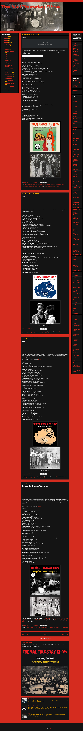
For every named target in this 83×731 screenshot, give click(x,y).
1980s (75, 108)
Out (56, 620)
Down (59, 620)
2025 (6, 38)
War (74, 360)
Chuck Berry (76, 156)
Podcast (30, 186)
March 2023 (9, 80)
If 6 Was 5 (76, 204)
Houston (75, 200)
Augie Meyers (75, 124)
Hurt (29, 713)
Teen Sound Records (76, 316)
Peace (74, 272)
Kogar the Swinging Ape (76, 213)
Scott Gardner (75, 305)
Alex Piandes (77, 118)
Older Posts (65, 634)
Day (23, 620)
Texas (47, 186)
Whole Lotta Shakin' (76, 371)
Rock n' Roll (40, 186)
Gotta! (52, 618)
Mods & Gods (75, 260)
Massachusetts (76, 247)
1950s (75, 99)
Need (38, 620)
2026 (6, 36)
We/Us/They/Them (27, 642)
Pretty (45, 618)
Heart (23, 621)
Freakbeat (35, 184)
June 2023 (9, 74)
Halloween (76, 197)
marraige (75, 244)
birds (74, 136)
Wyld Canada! (31, 698)
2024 (6, 40)
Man (33, 620)
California (76, 149)
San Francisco (76, 296)
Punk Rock (76, 280)
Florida (75, 176)
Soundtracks (76, 310)
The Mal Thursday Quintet (75, 339)
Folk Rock (30, 184)
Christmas (76, 154)
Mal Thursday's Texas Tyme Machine (76, 240)
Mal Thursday (54, 184)
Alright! (66, 620)
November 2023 (8, 48)
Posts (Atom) (48, 638)
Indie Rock (76, 207)
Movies (75, 262)
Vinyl (74, 357)
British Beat (76, 147)
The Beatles (76, 325)
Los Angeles (76, 224)
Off (36, 620)
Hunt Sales (76, 202)
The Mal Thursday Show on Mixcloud (75, 47)
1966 (74, 104)
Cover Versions (28, 627)
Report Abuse (75, 91)
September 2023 (8, 66)
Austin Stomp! (75, 130)
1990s (75, 111)
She (24, 37)
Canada (75, 151)
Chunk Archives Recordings (76, 72)
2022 (6, 90)
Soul (45, 186)
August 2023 (9, 68)
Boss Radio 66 (76, 141)
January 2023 (9, 86)
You (23, 341)
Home (26, 621)
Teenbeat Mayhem (75, 320)
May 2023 (8, 76)
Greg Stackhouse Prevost (76, 194)
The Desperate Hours (76, 334)
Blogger (49, 728)
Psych (74, 277)
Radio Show (35, 186)
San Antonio (76, 293)
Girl (48, 620)
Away (49, 618)
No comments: (35, 182)
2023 (6, 42)
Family (75, 174)
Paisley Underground (77, 269)
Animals (75, 121)
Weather (75, 362)
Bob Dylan (76, 138)
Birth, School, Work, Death (34, 705)
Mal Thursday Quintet (75, 234)
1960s (26, 184)
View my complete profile (75, 85)
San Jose (75, 299)
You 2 (24, 197)
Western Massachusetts (76, 366)
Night (25, 620)
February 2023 (10, 83)
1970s (75, 106)
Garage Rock (47, 184)
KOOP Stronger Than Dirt (75, 218)
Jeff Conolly (76, 209)
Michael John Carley (76, 251)
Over (62, 620)
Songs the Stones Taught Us (35, 486)
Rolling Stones (57, 627)
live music (76, 222)
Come (41, 620)
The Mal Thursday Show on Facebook (76, 61)
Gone (45, 620)
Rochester (76, 285)
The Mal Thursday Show (30, 6)
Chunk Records (75, 165)
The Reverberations (76, 349)
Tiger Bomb (76, 355)
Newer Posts (25, 634)
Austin (75, 127)
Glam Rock (76, 190)
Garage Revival (41, 184)
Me (67, 618)
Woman (29, 620)
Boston (75, 144)
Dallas (75, 171)
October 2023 (9, 51)
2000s (29, 331)
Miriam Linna (77, 254)
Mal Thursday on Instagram (76, 67)
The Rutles (76, 352)
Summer (75, 313)
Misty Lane (76, 256)
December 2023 (8, 45)
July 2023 (8, 72)
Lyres (74, 227)
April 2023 (8, 78)
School (75, 302)
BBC (74, 133)
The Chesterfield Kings (76, 329)
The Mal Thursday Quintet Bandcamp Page (76, 54)
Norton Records (75, 266)
